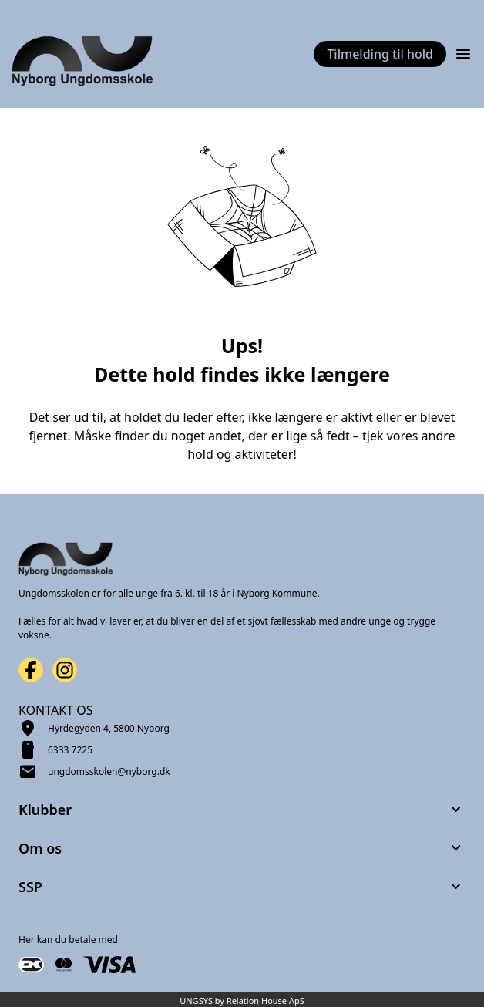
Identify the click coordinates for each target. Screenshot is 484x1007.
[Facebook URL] (30, 670)
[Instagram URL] (64, 670)
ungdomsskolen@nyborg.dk (109, 771)
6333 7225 (70, 749)
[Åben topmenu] (463, 54)
